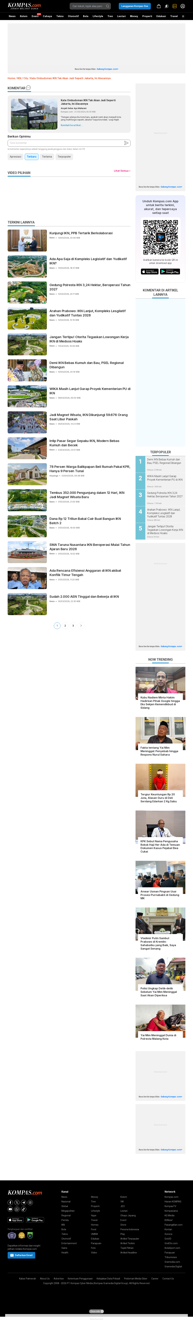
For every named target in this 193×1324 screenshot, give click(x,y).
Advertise (59, 1278)
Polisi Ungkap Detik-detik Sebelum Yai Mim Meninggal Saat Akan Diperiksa (159, 992)
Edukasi (161, 16)
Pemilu (65, 1220)
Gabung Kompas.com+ (107, 69)
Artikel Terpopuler (129, 1238)
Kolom (23, 16)
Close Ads (96, 1311)
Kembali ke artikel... (72, 125)
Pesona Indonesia (129, 1229)
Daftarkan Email (21, 1255)
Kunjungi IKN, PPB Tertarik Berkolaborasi (81, 233)
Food (93, 1229)
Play (122, 1234)
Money (134, 16)
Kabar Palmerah (27, 1278)
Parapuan (96, 1243)
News (12, 16)
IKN (63, 1224)
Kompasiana (171, 1211)
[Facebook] (10, 1202)
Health (64, 1252)
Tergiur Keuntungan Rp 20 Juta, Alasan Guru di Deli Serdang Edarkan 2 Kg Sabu (159, 798)
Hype (93, 1215)
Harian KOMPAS (173, 1201)
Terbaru (31, 156)
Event (35, 16)
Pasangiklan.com (174, 1224)
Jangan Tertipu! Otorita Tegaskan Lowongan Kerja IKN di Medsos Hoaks (89, 339)
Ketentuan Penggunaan (80, 1278)
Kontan (168, 1229)
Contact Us (168, 1278)
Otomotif (73, 16)
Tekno (60, 16)
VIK (122, 1201)
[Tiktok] (23, 1209)
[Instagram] (30, 1202)
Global (64, 1206)
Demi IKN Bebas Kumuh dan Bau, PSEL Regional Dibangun (86, 365)
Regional (66, 1215)
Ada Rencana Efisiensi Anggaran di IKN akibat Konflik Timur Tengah (85, 573)
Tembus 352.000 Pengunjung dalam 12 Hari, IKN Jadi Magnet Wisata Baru (86, 495)
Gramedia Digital (173, 1266)
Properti (147, 16)
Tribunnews (171, 1257)
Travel (174, 16)
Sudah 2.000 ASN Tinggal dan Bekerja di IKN (84, 597)
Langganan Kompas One (134, 6)
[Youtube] (10, 1209)
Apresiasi (15, 156)
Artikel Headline (128, 1252)
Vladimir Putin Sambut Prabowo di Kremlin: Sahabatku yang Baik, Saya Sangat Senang (158, 943)
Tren (110, 16)
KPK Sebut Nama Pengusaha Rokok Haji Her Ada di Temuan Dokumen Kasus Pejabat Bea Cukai (160, 846)
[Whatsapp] (17, 1209)
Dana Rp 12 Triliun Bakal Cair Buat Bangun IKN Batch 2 (85, 521)
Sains (64, 1248)
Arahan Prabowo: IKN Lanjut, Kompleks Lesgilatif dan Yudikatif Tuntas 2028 (87, 313)
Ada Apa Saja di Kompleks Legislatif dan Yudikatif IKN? (88, 261)
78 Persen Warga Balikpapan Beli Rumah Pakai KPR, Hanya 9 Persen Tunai (89, 469)
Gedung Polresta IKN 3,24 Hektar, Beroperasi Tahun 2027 (89, 287)
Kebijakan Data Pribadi (108, 1278)
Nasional (65, 1201)
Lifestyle (98, 16)
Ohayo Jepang (128, 1215)
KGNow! (169, 1220)
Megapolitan (68, 1211)
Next (81, 625)
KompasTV (170, 1206)
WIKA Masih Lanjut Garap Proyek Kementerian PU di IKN (89, 391)
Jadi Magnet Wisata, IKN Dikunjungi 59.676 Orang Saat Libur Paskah (88, 417)
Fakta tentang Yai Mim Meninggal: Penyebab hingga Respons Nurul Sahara (159, 751)
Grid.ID (168, 1238)
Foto (93, 1248)
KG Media (169, 1215)
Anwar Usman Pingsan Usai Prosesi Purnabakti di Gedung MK (160, 895)
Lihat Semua (121, 170)
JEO (122, 1206)
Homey (94, 1224)
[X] (17, 1202)
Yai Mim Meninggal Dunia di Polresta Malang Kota (158, 1037)
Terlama (47, 156)
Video (94, 1252)
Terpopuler (64, 156)
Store (123, 1224)
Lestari (121, 17)
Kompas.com (171, 1197)
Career (154, 1278)
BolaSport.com (172, 1248)
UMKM (94, 1234)
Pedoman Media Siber (135, 1278)
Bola (85, 16)
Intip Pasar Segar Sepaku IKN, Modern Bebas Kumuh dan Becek (84, 443)
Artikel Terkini (127, 1243)
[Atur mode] (166, 6)
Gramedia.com (172, 1262)
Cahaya (47, 16)
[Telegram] (23, 1202)
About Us (45, 1278)
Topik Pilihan (127, 1248)
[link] (174, 6)
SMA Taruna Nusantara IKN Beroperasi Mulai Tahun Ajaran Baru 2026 (89, 547)
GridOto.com (171, 1243)
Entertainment (69, 1243)
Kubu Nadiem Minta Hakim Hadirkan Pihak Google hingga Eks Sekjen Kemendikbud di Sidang (160, 702)
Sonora (168, 1234)
